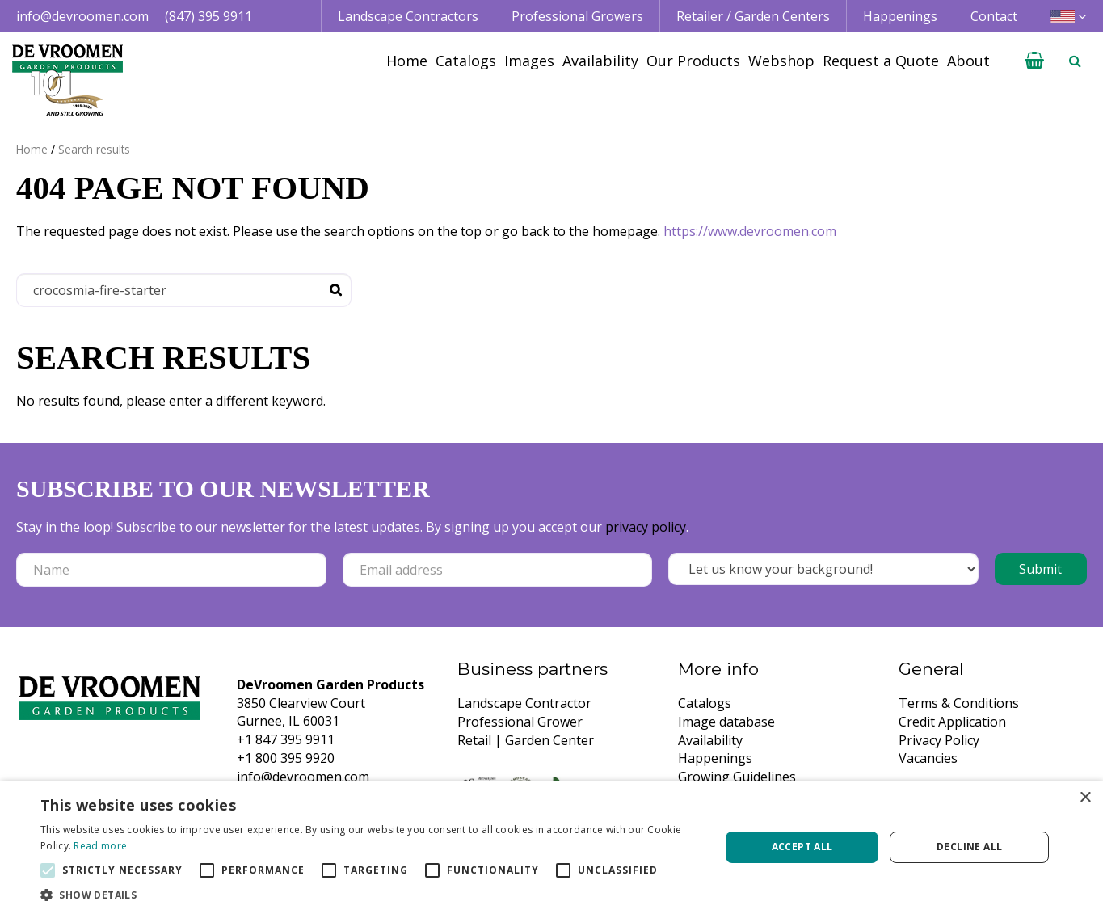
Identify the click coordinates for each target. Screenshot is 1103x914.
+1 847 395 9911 (286, 739)
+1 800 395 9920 (286, 758)
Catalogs (704, 703)
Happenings (715, 758)
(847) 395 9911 (208, 16)
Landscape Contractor (524, 703)
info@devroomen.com (82, 16)
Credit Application (952, 722)
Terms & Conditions (959, 703)
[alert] (551, 847)
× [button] (1085, 798)
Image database (726, 722)
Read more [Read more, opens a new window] (100, 846)
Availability (710, 740)
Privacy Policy (939, 740)
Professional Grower (520, 722)
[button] (370, 894)
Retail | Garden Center (525, 740)
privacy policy (645, 527)
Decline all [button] (969, 846)
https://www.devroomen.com (749, 231)
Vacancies (928, 758)
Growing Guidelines (737, 777)
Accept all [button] (802, 846)
